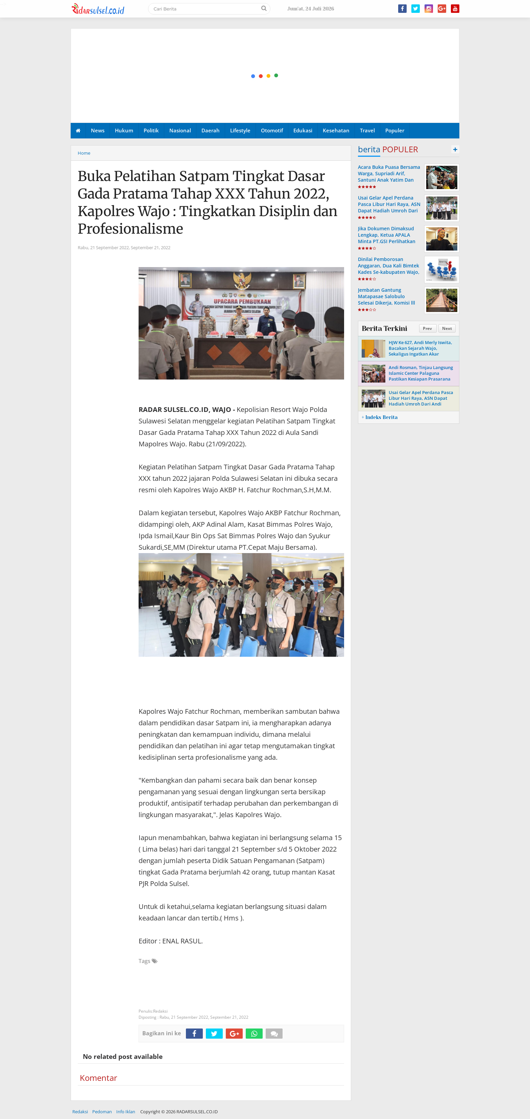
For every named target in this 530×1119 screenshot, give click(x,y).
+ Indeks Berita (379, 417)
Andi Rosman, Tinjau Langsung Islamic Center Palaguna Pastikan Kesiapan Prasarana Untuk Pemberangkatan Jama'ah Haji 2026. (421, 378)
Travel (367, 130)
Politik (151, 130)
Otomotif (272, 130)
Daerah (210, 130)
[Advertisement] (265, 76)
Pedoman (102, 1112)
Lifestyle (240, 130)
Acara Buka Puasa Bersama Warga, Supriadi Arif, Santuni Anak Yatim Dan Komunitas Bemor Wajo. (389, 177)
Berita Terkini (384, 328)
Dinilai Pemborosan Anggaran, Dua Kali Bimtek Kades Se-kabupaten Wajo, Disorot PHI (388, 269)
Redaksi (80, 1112)
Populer (394, 130)
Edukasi (302, 130)
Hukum (124, 130)
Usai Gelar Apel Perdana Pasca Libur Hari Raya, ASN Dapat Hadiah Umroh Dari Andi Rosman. (389, 207)
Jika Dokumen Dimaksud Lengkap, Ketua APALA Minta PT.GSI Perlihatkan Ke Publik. (386, 238)
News (97, 130)
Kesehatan (336, 130)
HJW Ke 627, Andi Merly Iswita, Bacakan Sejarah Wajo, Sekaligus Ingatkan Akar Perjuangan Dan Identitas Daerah (420, 353)
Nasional (180, 130)
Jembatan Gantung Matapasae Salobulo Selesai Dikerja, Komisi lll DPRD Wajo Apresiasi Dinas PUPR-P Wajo (389, 303)
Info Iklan (125, 1112)
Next (447, 328)
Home (84, 153)
